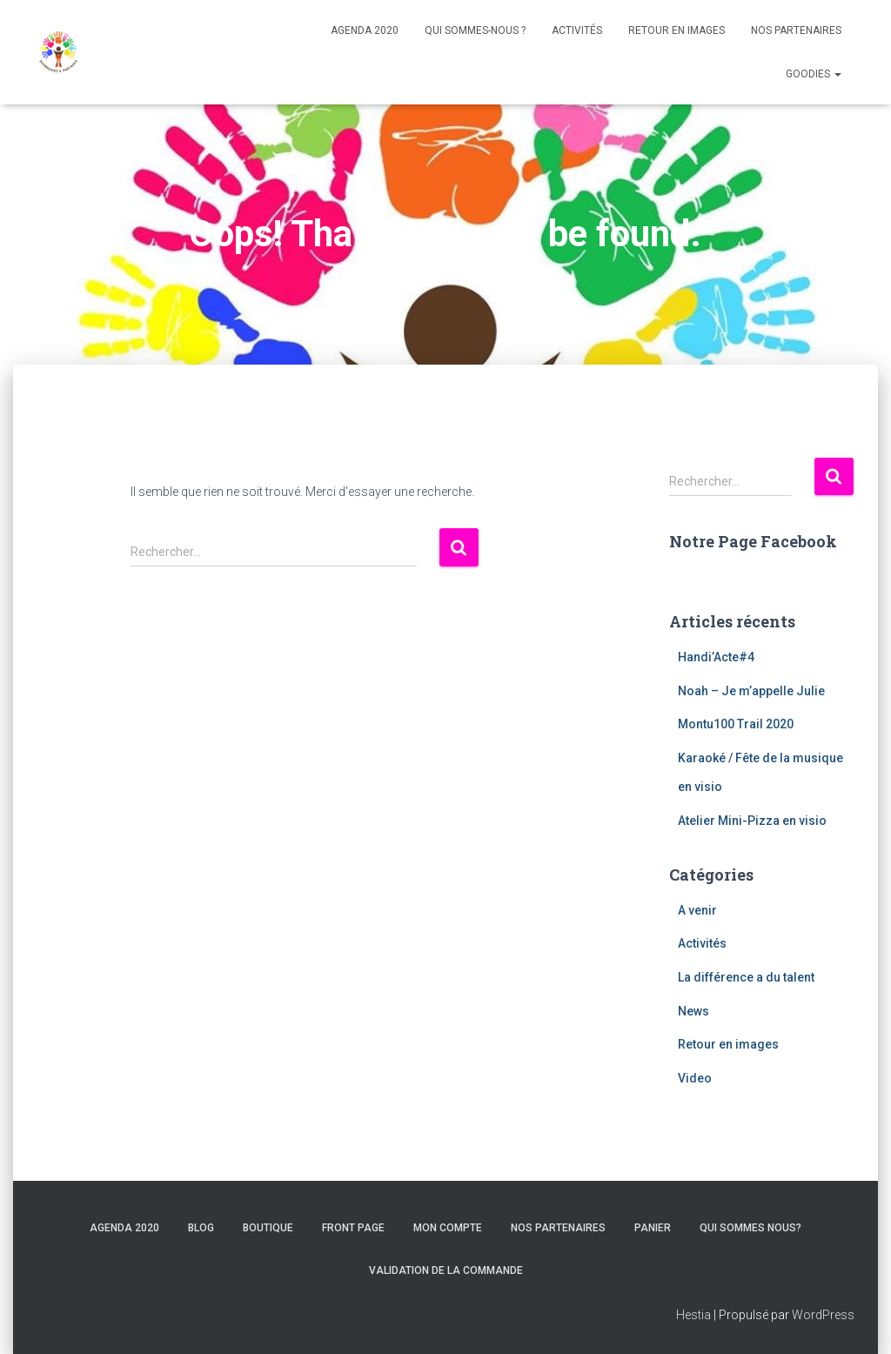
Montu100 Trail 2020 (736, 724)
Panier (652, 1228)
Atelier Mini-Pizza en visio (752, 821)
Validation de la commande (446, 1270)
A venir (697, 910)
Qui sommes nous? (750, 1228)
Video (695, 1078)
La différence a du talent (746, 977)
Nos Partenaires (796, 30)
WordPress (823, 1315)
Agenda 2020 (365, 30)
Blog (201, 1228)
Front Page (353, 1228)
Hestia (693, 1315)
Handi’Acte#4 (716, 657)
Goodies (813, 74)
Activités (577, 30)
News (693, 1011)
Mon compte (447, 1228)
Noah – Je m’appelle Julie (751, 691)
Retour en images (676, 30)
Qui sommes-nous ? (475, 30)
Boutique (268, 1228)
